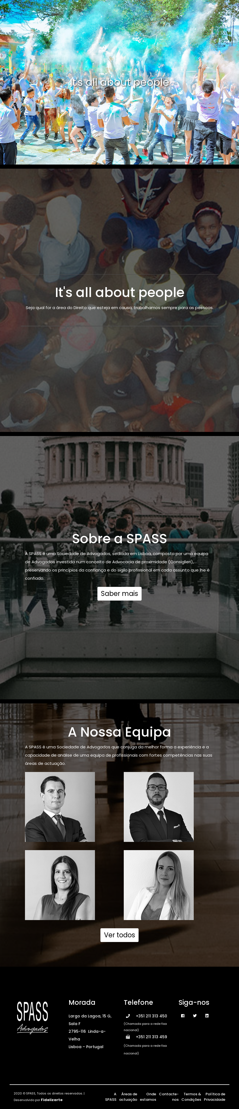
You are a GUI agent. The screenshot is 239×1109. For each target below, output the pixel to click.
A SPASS (110, 1096)
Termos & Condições (191, 1096)
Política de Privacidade (214, 1096)
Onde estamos (148, 1096)
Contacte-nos (169, 1096)
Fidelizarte (52, 1099)
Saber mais (119, 593)
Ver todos (119, 935)
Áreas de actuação (128, 1096)
